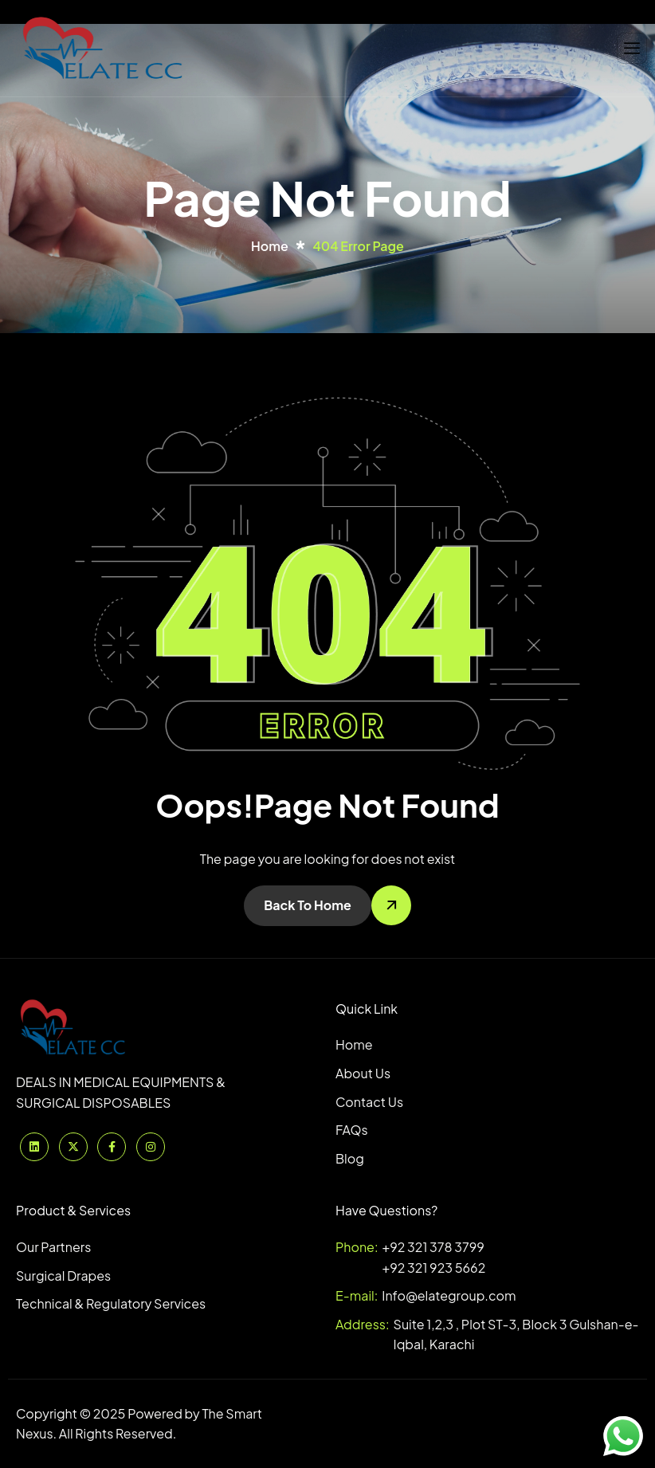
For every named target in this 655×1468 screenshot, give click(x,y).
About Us (362, 1073)
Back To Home (307, 905)
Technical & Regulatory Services (111, 1303)
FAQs (351, 1129)
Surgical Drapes (63, 1275)
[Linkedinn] (34, 1146)
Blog (349, 1158)
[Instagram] (150, 1146)
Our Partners (53, 1246)
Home (354, 1044)
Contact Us (369, 1101)
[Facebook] (111, 1146)
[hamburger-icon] (632, 48)
